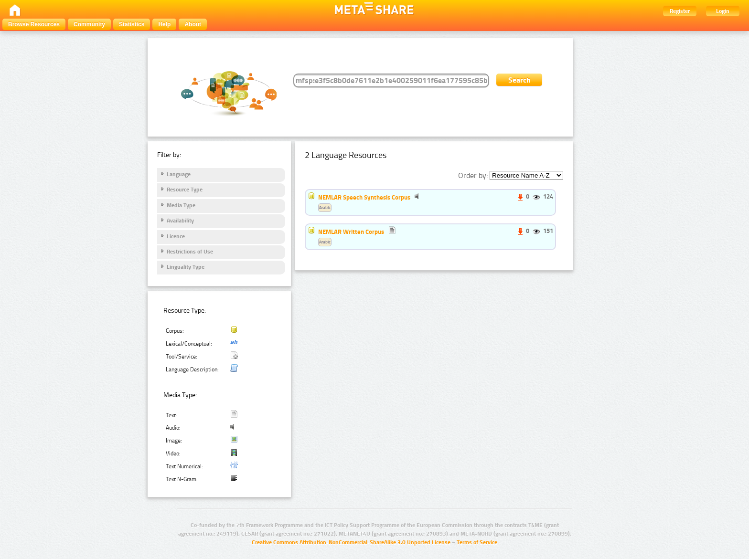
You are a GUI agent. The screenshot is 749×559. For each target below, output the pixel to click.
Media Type (181, 205)
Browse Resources (34, 24)
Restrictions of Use (190, 251)
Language (179, 174)
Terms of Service (477, 542)
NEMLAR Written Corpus (351, 231)
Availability (180, 220)
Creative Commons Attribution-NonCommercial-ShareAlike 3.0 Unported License (351, 542)
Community (89, 24)
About (192, 24)
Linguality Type (185, 267)
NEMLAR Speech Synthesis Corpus (364, 197)
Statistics (131, 24)
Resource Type (185, 189)
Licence (176, 236)
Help (164, 24)
